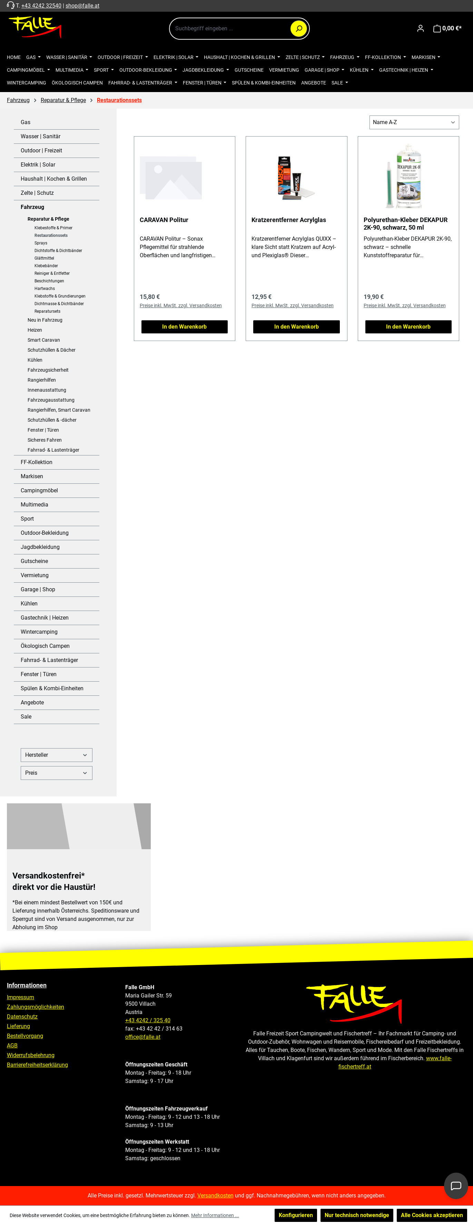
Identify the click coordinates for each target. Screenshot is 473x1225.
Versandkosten (215, 1195)
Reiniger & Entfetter (52, 273)
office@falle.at (142, 1037)
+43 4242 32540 (41, 5)
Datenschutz (22, 1016)
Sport (27, 518)
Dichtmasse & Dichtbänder (59, 303)
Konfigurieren (296, 1215)
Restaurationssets (51, 235)
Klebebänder (46, 265)
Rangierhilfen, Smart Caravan (59, 410)
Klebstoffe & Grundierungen (60, 296)
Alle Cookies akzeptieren (432, 1215)
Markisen (32, 476)
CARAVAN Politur (164, 219)
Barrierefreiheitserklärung (37, 1065)
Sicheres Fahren (45, 440)
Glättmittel (44, 258)
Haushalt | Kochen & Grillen (54, 178)
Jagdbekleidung (40, 547)
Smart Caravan (44, 340)
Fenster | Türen (43, 430)
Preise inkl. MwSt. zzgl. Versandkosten (181, 305)
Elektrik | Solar (38, 164)
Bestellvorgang (25, 1036)
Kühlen (35, 360)
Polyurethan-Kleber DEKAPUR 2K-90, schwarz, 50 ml (405, 223)
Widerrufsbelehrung (31, 1055)
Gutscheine (34, 561)
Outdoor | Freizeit (41, 150)
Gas (25, 122)
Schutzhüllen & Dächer (52, 350)
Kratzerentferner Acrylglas (289, 219)
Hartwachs (45, 288)
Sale (26, 716)
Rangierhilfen (42, 380)
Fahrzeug (32, 207)
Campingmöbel (39, 490)
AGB (12, 1045)
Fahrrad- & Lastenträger (53, 450)
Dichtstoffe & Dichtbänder (58, 250)
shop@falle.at (82, 5)
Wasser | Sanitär (40, 136)
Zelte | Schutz (37, 193)
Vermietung (35, 575)
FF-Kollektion (36, 462)
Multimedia (34, 504)
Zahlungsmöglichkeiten (35, 1007)
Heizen (35, 330)
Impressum (20, 997)
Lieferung (18, 1026)
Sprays (41, 243)
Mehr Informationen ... (215, 1215)
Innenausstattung (47, 390)
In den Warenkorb (184, 326)
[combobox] (239, 29)
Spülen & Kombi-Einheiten (52, 688)
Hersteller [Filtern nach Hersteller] (56, 755)
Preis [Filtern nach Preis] (56, 773)
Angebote (32, 702)
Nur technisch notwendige (357, 1215)
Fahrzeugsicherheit (48, 370)
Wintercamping (39, 632)
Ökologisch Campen (45, 646)
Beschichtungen (49, 281)
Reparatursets (47, 311)
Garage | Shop (38, 589)
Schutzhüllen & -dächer (52, 420)
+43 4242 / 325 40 (147, 1020)
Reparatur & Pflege (48, 219)
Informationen (27, 985)
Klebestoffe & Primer (53, 227)
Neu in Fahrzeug (45, 320)
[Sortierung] (414, 122)
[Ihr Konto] (420, 28)
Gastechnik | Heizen (45, 617)
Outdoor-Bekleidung (45, 533)
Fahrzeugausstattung (51, 400)
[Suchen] (298, 28)
